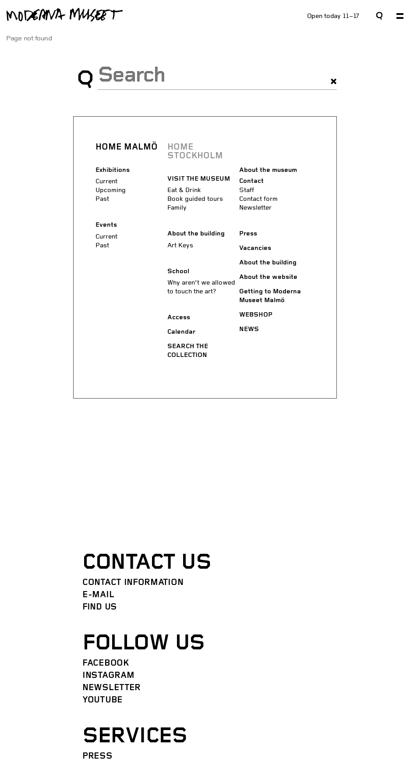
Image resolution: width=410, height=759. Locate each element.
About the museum (268, 170)
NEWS (249, 329)
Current (106, 181)
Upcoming (110, 190)
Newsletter (255, 207)
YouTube (102, 700)
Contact (251, 181)
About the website (268, 277)
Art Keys (180, 245)
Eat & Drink (184, 190)
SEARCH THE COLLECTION (187, 351)
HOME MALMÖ (126, 147)
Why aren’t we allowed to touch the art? (201, 287)
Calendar (181, 332)
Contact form (258, 199)
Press (248, 234)
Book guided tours (195, 199)
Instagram (108, 675)
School (178, 271)
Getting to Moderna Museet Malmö (270, 296)
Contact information (132, 582)
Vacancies (255, 248)
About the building (196, 234)
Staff (246, 190)
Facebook (105, 663)
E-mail (98, 595)
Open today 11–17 (333, 16)
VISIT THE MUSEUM (198, 179)
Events (106, 225)
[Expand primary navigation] (400, 16)
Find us (99, 607)
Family (177, 207)
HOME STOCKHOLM (195, 151)
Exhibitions (112, 170)
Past (102, 199)
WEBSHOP (255, 315)
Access (178, 317)
